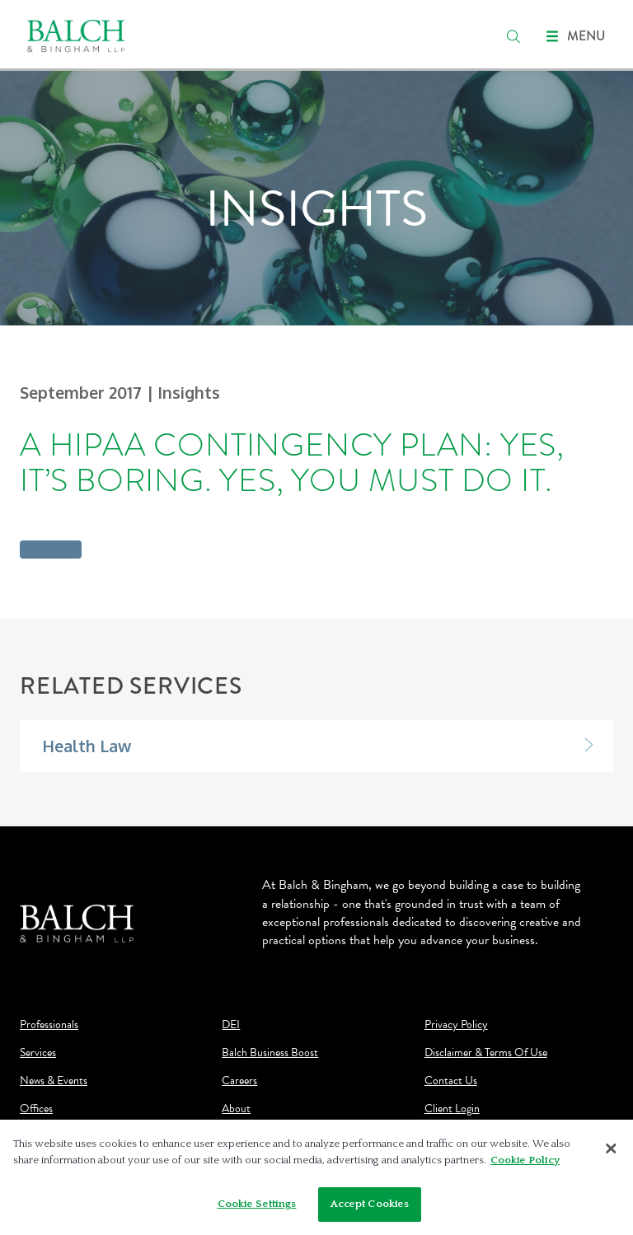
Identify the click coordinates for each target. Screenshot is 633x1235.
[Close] (611, 1148)
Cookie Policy (525, 1160)
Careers (239, 1081)
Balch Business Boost (270, 1053)
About (236, 1109)
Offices (36, 1109)
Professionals (49, 1025)
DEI (231, 1025)
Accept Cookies (370, 1203)
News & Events (53, 1081)
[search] (513, 36)
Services (38, 1053)
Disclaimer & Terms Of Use (485, 1053)
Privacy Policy (456, 1025)
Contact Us (450, 1081)
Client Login (452, 1109)
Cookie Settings (257, 1203)
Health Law (86, 746)
